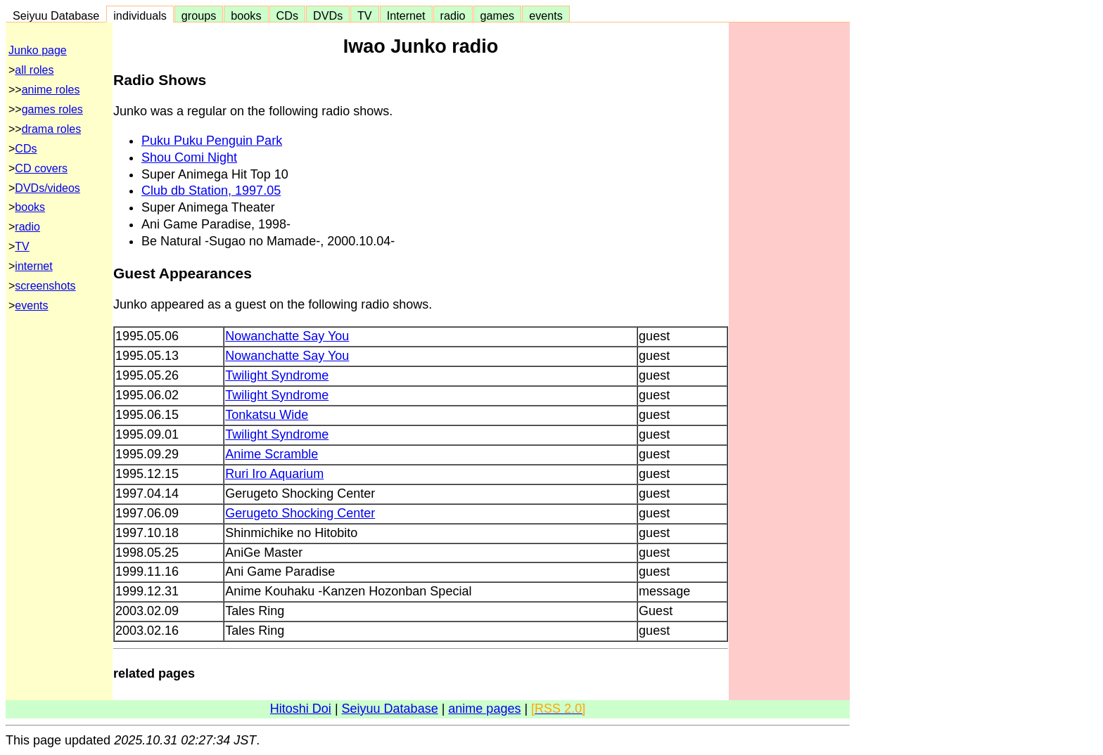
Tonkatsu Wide (266, 415)
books (245, 15)
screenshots (45, 286)
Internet (406, 15)
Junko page (37, 50)
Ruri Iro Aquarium (274, 474)
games (497, 15)
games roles (52, 109)
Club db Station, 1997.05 (211, 190)
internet (33, 266)
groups (199, 15)
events (546, 15)
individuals (140, 15)
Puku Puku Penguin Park (211, 141)
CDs (287, 15)
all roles (34, 70)
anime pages (484, 709)
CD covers (41, 168)
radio (453, 15)
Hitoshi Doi (300, 709)
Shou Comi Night (189, 157)
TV (364, 15)
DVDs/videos (47, 188)
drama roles (51, 129)
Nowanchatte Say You (287, 336)
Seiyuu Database (56, 15)
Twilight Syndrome (277, 375)
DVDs (328, 15)
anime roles (51, 90)
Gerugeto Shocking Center (300, 513)
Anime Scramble (271, 454)
